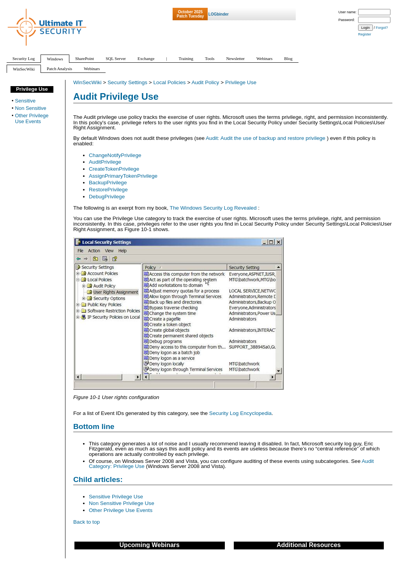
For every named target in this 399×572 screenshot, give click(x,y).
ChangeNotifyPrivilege (115, 155)
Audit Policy (205, 82)
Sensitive (25, 101)
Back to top (86, 522)
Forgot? (382, 28)
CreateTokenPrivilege (114, 169)
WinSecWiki (87, 82)
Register (364, 34)
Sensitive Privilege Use (116, 497)
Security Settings (127, 82)
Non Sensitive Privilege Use (121, 503)
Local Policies (170, 82)
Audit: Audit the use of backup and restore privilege (266, 138)
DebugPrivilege (107, 196)
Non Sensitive (30, 108)
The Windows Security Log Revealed (214, 208)
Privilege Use (240, 82)
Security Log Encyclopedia (240, 413)
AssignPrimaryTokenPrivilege (123, 176)
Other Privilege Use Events (120, 510)
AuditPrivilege (105, 162)
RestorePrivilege (108, 189)
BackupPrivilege (108, 182)
